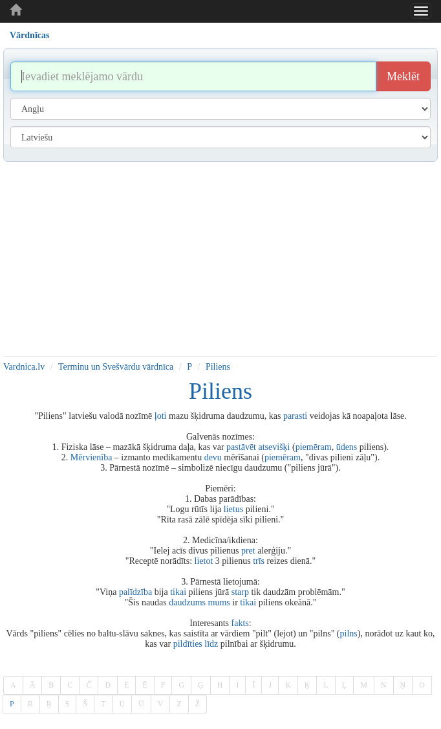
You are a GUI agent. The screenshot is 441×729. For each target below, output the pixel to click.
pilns (349, 633)
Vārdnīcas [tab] (29, 35)
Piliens (218, 367)
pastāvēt (241, 447)
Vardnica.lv (24, 367)
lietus (233, 509)
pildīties (187, 644)
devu (213, 457)
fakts (240, 623)
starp (240, 592)
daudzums (187, 602)
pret (248, 550)
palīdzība (135, 592)
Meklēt (403, 76)
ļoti (161, 416)
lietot (204, 561)
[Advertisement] (220, 259)
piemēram (314, 447)
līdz (211, 644)
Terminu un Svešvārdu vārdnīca (115, 367)
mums (219, 602)
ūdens (347, 447)
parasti (295, 416)
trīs (258, 561)
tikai (178, 592)
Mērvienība (91, 457)
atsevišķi (274, 447)
